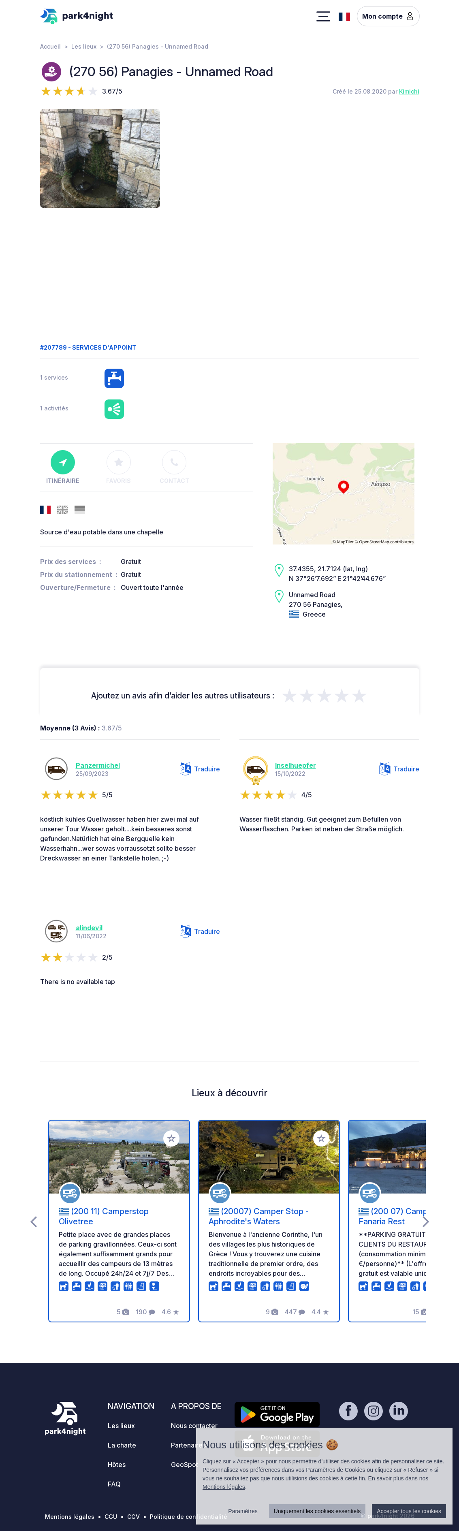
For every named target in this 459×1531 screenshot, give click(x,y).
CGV (133, 1516)
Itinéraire (62, 467)
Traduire (200, 768)
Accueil (50, 46)
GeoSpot (184, 1465)
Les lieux (83, 46)
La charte (122, 1445)
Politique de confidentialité (188, 1516)
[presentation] (33, 1221)
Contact (174, 467)
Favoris (118, 467)
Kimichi (409, 91)
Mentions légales (69, 1516)
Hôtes (117, 1465)
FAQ (114, 1484)
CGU (111, 1516)
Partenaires (188, 1445)
